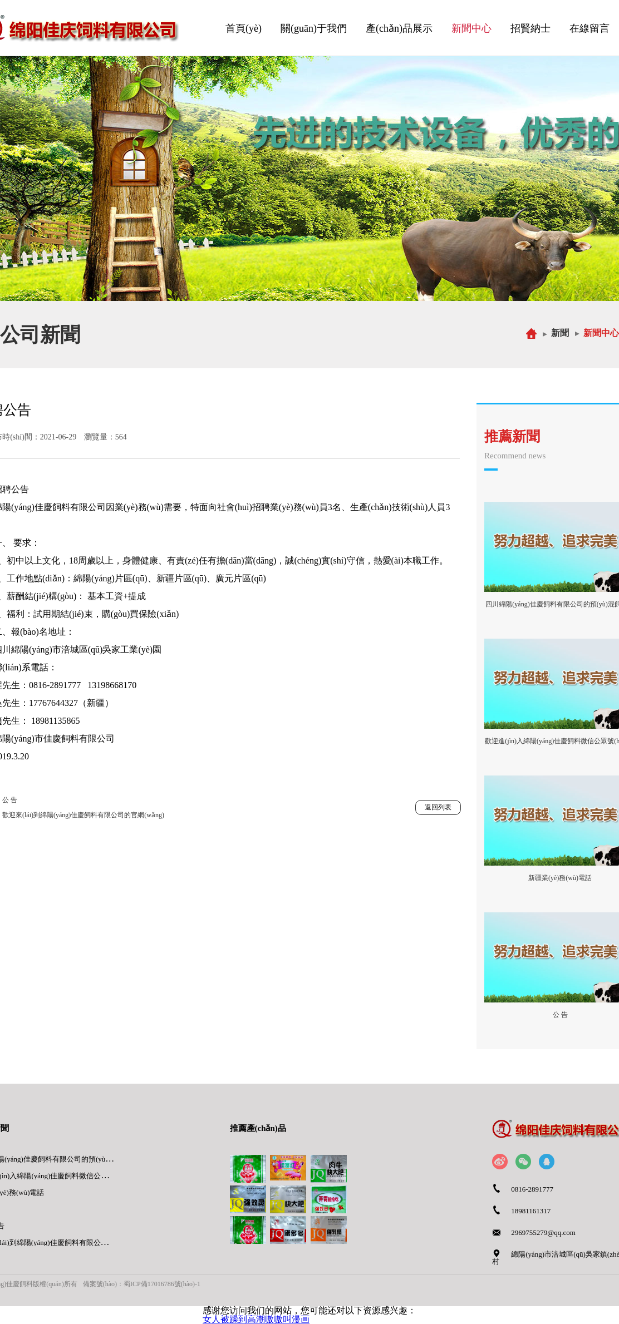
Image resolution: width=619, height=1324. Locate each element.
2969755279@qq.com (543, 1232)
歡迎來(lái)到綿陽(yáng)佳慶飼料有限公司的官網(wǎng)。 (83, 815)
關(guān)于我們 (314, 28)
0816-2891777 (532, 1189)
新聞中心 (471, 28)
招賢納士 (530, 28)
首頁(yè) (243, 28)
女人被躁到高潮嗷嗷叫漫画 (256, 1319)
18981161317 (531, 1211)
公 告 (9, 800)
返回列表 (438, 807)
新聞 (560, 333)
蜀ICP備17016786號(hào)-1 (162, 1284)
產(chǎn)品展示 (399, 28)
